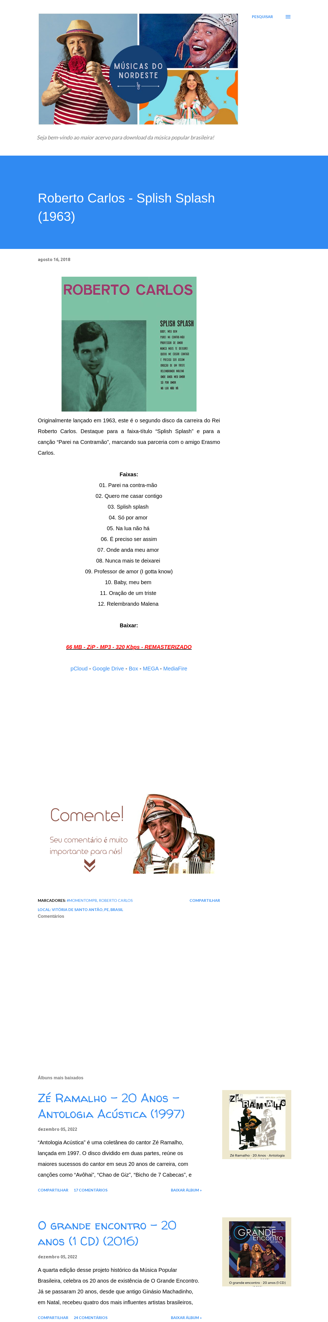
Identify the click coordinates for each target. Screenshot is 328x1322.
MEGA (150, 669)
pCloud (78, 669)
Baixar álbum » (186, 1190)
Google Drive (108, 669)
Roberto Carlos (116, 900)
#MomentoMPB (82, 900)
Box (133, 669)
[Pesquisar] (262, 17)
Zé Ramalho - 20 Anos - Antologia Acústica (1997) (111, 1106)
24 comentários (90, 1317)
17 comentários (90, 1190)
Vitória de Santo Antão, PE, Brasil (87, 909)
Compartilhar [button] (205, 900)
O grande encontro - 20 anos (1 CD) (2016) (107, 1233)
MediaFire (175, 669)
